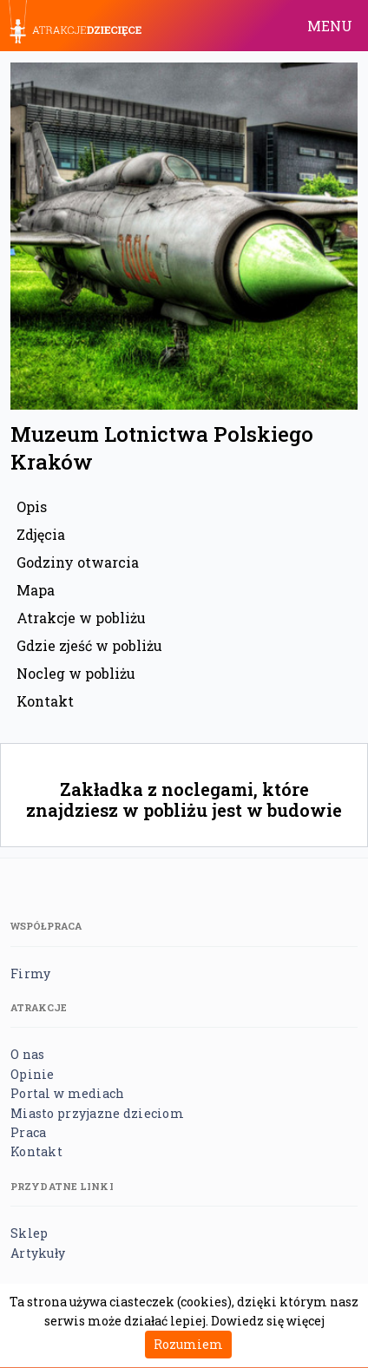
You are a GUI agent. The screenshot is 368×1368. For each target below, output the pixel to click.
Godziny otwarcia (77, 562)
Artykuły (37, 1253)
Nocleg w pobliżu (75, 673)
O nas (27, 1054)
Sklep (29, 1233)
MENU (329, 25)
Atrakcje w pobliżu (81, 617)
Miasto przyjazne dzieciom (97, 1113)
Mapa (35, 590)
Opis (31, 506)
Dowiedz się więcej (268, 1320)
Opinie (32, 1074)
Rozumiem (188, 1344)
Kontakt (45, 701)
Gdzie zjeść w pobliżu (89, 645)
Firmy (30, 973)
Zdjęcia (40, 534)
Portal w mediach (67, 1093)
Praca (28, 1132)
